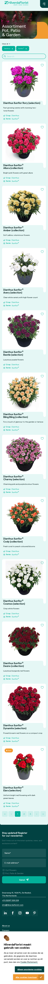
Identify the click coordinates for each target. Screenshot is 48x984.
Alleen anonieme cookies (29, 969)
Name (8, 853)
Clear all (5, 44)
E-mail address (12, 862)
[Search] (24, 56)
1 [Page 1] (17, 814)
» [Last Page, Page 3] (43, 814)
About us (6, 926)
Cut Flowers (10, 870)
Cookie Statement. (29, 962)
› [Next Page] (36, 814)
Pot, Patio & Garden (13, 873)
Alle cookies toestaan (26, 977)
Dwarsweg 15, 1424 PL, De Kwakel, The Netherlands (16, 894)
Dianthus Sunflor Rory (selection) (21, 103)
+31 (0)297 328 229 (10, 900)
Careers (5, 930)
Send (22, 879)
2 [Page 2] (24, 814)
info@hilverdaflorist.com (12, 905)
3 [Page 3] (30, 814)
